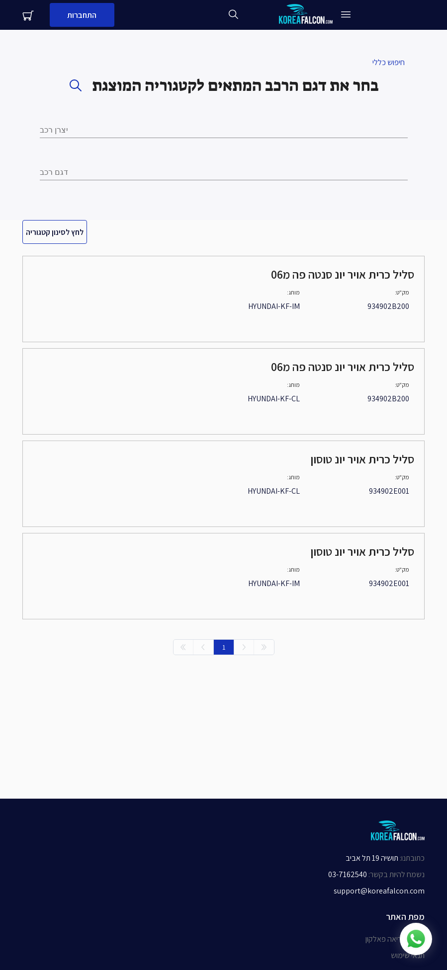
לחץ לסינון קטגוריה (55, 232)
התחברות (81, 15)
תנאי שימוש (408, 955)
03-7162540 (347, 874)
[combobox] (224, 172)
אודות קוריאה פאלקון (395, 939)
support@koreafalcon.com (379, 891)
